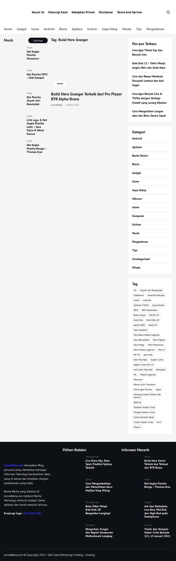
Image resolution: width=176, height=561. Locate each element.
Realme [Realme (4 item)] (137, 402)
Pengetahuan (155, 29)
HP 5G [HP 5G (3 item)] (137, 354)
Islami (135, 207)
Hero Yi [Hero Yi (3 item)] (161, 349)
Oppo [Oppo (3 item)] (158, 389)
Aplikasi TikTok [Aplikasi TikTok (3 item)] (141, 305)
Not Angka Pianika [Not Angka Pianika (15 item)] (143, 389)
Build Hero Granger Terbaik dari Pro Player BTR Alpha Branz (86, 96)
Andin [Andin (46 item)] (137, 300)
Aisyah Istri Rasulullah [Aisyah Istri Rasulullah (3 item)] (151, 290)
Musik (29, 47)
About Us (38, 12)
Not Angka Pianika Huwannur (33, 55)
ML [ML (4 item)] (135, 374)
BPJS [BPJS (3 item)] (136, 310)
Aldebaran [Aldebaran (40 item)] (139, 295)
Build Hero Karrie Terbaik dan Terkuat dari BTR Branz (156, 464)
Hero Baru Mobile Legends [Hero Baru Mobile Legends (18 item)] (147, 334)
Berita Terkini (140, 155)
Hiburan (137, 198)
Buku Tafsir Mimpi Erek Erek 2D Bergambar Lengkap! (98, 509)
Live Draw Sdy (32, 513)
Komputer (138, 216)
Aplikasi (77, 29)
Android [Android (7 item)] (147, 300)
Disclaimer (106, 12)
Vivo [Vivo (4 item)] (159, 422)
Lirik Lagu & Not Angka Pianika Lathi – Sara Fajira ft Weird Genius (37, 127)
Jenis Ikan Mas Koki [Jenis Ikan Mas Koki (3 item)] (143, 369)
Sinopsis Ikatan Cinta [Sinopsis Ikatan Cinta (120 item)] (144, 412)
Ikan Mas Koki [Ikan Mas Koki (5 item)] (140, 359)
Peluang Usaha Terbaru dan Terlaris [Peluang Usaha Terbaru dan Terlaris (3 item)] (147, 396)
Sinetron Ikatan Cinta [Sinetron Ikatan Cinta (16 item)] (144, 407)
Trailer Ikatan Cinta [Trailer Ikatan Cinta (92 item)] (143, 422)
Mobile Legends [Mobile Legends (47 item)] (148, 374)
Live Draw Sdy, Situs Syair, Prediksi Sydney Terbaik (99, 464)
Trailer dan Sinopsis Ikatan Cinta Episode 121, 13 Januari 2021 (157, 532)
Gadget (22, 29)
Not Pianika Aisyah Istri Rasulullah (34, 100)
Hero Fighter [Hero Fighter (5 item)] (159, 339)
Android (49, 29)
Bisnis (63, 29)
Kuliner (92, 29)
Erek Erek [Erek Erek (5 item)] (138, 319)
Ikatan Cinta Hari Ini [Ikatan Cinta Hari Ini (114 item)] (144, 364)
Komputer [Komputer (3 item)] (161, 369)
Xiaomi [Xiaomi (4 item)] (137, 427)
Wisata (126, 29)
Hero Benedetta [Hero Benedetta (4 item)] (141, 339)
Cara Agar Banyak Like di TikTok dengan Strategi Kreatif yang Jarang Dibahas (149, 98)
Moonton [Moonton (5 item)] (138, 379)
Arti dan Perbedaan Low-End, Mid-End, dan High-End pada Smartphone (156, 511)
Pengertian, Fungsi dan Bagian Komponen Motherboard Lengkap (99, 532)
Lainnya (38, 40)
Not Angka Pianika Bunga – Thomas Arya (36, 148)
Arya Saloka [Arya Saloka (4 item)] (158, 305)
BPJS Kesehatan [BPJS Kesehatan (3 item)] (149, 310)
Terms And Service (129, 12)
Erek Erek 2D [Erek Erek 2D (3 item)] (153, 319)
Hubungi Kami (58, 12)
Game (35, 29)
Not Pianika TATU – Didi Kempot (37, 76)
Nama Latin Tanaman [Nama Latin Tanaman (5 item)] (144, 384)
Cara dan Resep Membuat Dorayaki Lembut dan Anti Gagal (148, 81)
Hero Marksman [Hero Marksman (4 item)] (156, 344)
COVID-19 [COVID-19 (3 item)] (154, 315)
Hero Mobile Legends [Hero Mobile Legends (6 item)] (144, 349)
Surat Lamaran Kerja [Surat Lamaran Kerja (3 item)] (144, 417)
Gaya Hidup (110, 29)
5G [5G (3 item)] (135, 290)
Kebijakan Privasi (83, 12)
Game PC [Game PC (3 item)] (153, 324)
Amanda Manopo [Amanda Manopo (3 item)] (155, 295)
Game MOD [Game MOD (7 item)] (139, 324)
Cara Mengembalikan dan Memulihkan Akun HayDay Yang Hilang (99, 487)
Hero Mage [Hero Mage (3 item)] (139, 344)
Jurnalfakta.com (13, 465)
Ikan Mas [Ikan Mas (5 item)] (148, 354)
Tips (139, 29)
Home (8, 29)
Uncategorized (141, 259)
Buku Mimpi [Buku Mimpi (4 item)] (139, 315)
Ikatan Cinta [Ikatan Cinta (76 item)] (157, 359)
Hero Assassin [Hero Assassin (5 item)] (140, 329)
